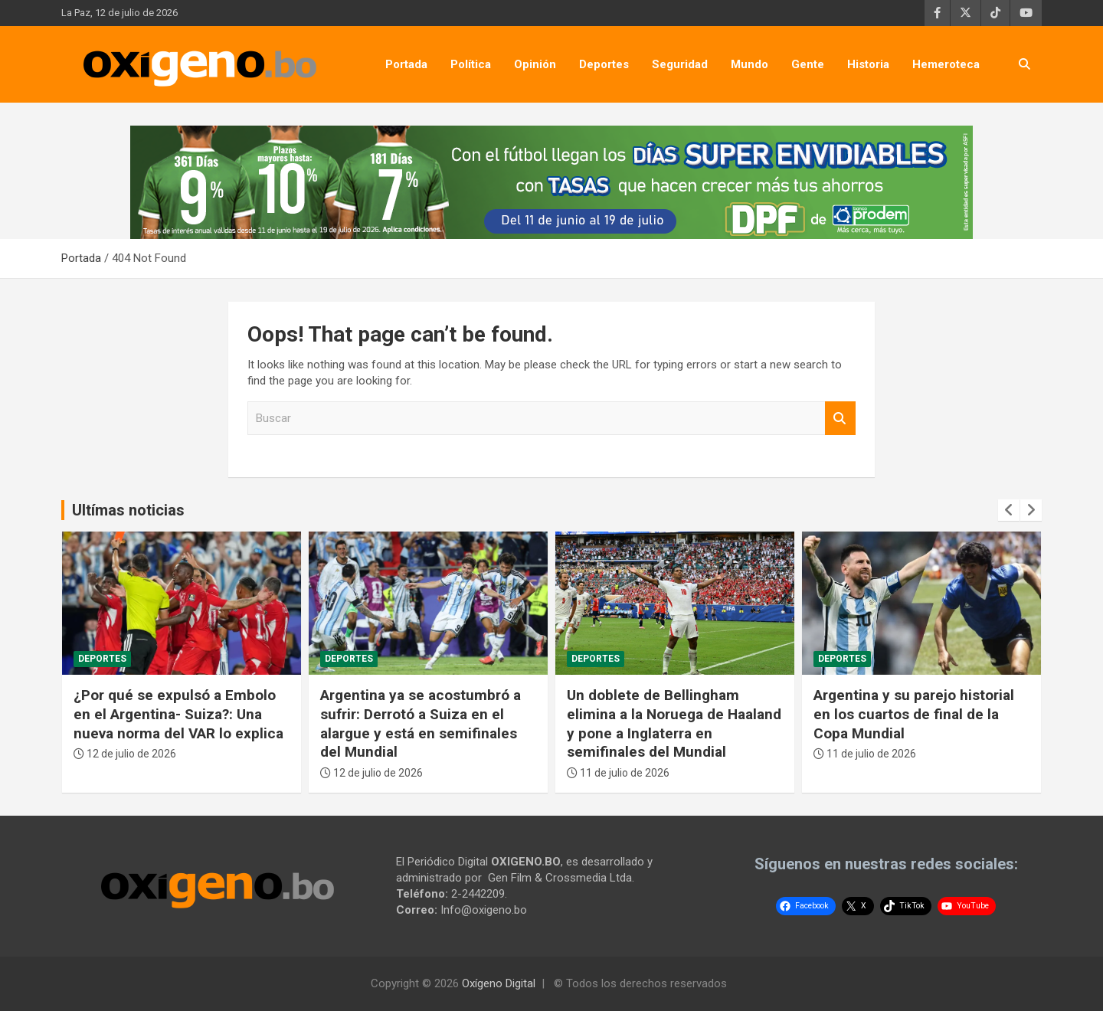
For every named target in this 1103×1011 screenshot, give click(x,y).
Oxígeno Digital (498, 983)
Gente (807, 64)
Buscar (840, 418)
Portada (406, 64)
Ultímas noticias (128, 510)
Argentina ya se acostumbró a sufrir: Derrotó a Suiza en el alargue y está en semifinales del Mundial (420, 723)
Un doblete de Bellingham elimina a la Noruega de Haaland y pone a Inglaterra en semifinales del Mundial (674, 723)
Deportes (604, 64)
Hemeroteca (946, 64)
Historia (868, 64)
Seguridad (680, 64)
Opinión (535, 64)
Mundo (749, 64)
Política (470, 64)
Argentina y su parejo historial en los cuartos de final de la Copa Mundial (913, 713)
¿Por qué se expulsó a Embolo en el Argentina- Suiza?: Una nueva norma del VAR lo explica (178, 713)
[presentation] (1009, 510)
